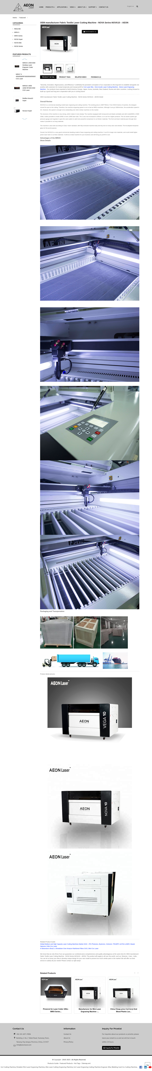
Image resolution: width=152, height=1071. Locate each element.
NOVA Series (18, 46)
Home (41, 7)
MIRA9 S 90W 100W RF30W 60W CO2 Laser (28, 88)
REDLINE (17, 29)
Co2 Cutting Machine (8, 1067)
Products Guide (53, 1063)
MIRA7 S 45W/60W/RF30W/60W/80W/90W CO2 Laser (27, 76)
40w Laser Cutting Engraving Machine (59, 1067)
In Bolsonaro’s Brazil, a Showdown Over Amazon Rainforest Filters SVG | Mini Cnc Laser (69, 948)
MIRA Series (18, 36)
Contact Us (103, 7)
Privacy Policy (68, 1042)
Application (62, 7)
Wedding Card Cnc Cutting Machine (124, 1067)
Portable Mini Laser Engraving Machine (30, 1067)
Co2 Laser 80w (88, 87)
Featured (22, 17)
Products (50, 7)
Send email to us (90, 32)
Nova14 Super (27, 111)
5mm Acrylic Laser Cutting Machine (106, 87)
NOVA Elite (18, 43)
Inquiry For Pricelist (112, 1048)
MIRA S (16, 32)
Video (73, 7)
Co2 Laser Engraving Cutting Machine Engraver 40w (92, 1067)
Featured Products (66, 1063)
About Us (82, 7)
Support (93, 7)
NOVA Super (18, 39)
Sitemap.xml (86, 1063)
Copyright (57, 1060)
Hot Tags (77, 1063)
